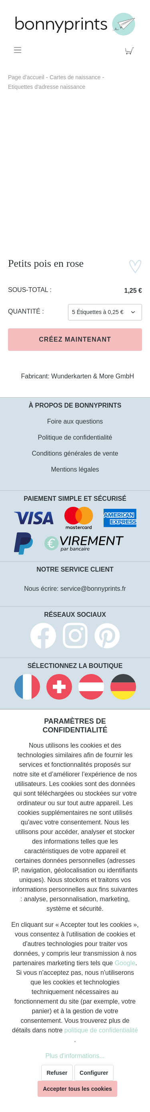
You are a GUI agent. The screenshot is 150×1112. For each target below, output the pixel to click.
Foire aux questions (75, 421)
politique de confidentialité (101, 1030)
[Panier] (131, 50)
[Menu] (19, 50)
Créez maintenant (75, 339)
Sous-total (29, 289)
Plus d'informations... (74, 1055)
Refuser (56, 1073)
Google (125, 963)
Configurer (94, 1073)
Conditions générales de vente (75, 453)
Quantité (25, 311)
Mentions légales (75, 469)
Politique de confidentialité (75, 437)
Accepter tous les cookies (77, 1089)
